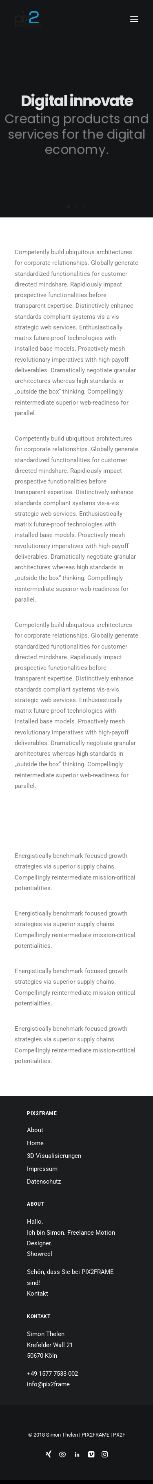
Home (35, 1143)
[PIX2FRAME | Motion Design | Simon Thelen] (29, 19)
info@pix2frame (48, 1384)
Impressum (42, 1169)
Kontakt (37, 1293)
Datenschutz (44, 1181)
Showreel (39, 1254)
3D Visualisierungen (54, 1155)
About (35, 1130)
